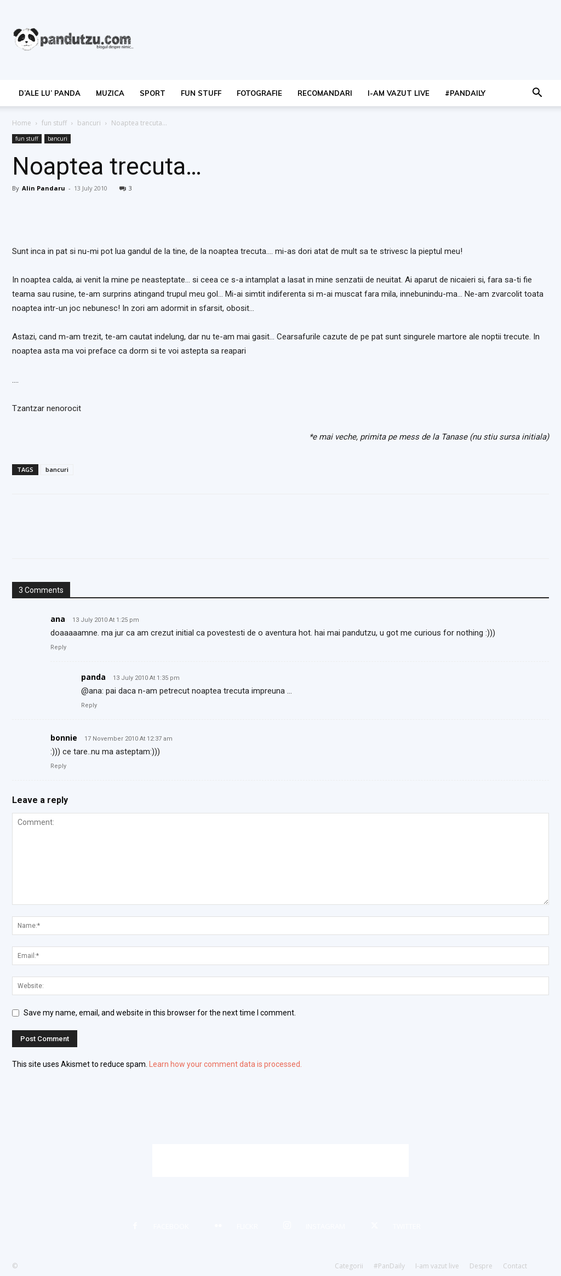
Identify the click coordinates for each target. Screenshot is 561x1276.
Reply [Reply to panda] (89, 705)
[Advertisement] (280, 1160)
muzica (110, 93)
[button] (537, 94)
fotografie (259, 93)
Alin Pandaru (43, 188)
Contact (515, 1266)
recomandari (324, 93)
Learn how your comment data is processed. (225, 1064)
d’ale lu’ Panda (50, 93)
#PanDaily (465, 93)
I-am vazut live (399, 93)
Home (21, 123)
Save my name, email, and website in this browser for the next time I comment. (160, 1012)
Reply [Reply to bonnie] (58, 766)
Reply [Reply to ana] (58, 647)
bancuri (89, 123)
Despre (481, 1266)
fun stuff (201, 93)
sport (152, 93)
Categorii (349, 1266)
